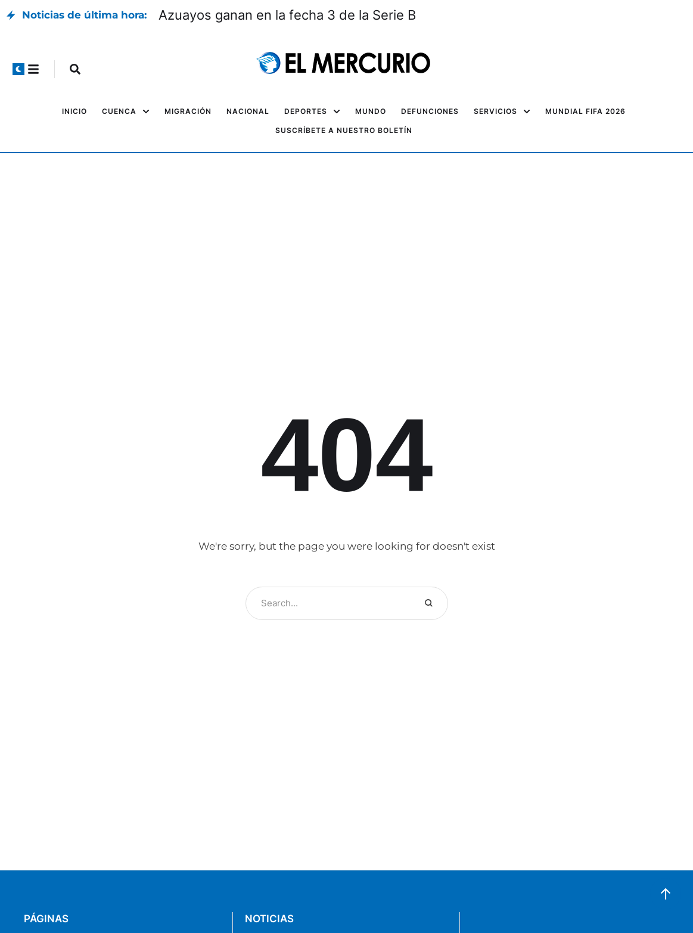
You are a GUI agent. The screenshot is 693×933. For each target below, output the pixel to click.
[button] (18, 69)
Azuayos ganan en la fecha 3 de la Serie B (287, 15)
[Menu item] (74, 111)
